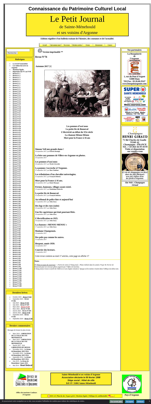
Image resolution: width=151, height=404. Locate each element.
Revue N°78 (17, 225)
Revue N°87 (17, 243)
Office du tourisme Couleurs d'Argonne (26, 394)
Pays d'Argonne (132, 395)
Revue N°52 (17, 174)
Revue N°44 (17, 158)
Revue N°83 (17, 235)
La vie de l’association (20, 64)
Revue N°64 (17, 197)
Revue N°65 (17, 199)
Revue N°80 (17, 229)
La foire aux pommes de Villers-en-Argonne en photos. (60, 155)
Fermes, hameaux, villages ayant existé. (53, 187)
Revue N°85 (17, 239)
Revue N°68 (17, 205)
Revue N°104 (17, 276)
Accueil (45, 45)
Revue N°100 (17, 268)
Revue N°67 (17, 203)
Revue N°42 (17, 154)
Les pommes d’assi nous (46, 161)
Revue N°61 (17, 191)
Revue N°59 (17, 188)
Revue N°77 (17, 223)
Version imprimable (49, 52)
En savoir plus (116, 402)
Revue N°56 (17, 182)
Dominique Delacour (56, 189)
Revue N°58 (17, 186)
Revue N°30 (17, 131)
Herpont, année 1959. (45, 243)
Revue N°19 (17, 109)
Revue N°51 (17, 172)
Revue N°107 (17, 282)
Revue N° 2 (16, 75)
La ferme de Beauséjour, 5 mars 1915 (20, 362)
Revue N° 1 (16, 73)
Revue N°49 (17, 168)
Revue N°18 (17, 107)
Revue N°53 (17, 176)
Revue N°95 (17, 258)
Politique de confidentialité (97, 396)
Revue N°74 (17, 217)
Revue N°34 (17, 138)
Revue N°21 (17, 113)
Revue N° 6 (16, 83)
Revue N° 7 (16, 85)
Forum (88, 45)
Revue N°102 (17, 272)
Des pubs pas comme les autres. (49, 237)
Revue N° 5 (16, 81)
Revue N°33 (17, 136)
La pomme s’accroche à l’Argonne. (51, 168)
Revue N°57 (17, 184)
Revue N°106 (17, 280)
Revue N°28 (17, 127)
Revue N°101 (17, 270)
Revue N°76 (17, 221)
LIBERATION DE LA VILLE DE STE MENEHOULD (21, 335)
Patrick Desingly (55, 151)
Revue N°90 (17, 249)
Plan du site (61, 396)
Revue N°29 (17, 129)
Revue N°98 (17, 264)
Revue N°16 (17, 103)
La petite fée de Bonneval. (47, 193)
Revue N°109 (17, 286)
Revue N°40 (17, 150)
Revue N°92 (17, 252)
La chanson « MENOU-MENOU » (51, 224)
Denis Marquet (54, 183)
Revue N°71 (17, 211)
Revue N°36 (17, 142)
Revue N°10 (17, 91)
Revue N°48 (17, 166)
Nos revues (67, 45)
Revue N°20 (17, 111)
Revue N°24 (17, 119)
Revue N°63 (17, 195)
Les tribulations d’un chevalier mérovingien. (55, 174)
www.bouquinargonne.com (134, 83)
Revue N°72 (17, 213)
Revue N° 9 (16, 89)
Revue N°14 (17, 99)
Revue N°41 (17, 152)
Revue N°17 (17, 105)
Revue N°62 (17, 193)
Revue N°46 (17, 162)
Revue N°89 (17, 247)
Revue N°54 (17, 178)
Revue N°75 (17, 219)
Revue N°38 (17, 146)
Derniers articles (77, 45)
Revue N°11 (17, 93)
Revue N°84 (17, 237)
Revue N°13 (17, 97)
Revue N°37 (17, 144)
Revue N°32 (17, 134)
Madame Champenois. (45, 231)
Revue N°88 (17, 245)
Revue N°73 (17, 215)
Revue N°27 (17, 125)
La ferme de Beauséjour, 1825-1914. (21, 350)
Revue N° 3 (16, 77)
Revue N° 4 (16, 79)
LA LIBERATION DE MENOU (20, 346)
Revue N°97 (17, 262)
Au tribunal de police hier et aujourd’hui (54, 199)
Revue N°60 (17, 190)
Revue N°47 (17, 164)
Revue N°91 (17, 251)
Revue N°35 (17, 140)
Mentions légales (18, 70)
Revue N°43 (17, 156)
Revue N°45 (17, 160)
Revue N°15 (17, 101)
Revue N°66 (17, 201)
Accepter (129, 402)
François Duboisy (55, 176)
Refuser (140, 402)
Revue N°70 (17, 209)
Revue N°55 (17, 180)
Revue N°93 (17, 254)
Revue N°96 (17, 260)
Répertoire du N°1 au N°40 (22, 72)
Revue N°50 (17, 170)
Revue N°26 (17, 123)
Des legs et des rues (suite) (47, 206)
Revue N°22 (17, 115)
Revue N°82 (17, 233)
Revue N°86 (17, 241)
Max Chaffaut (54, 170)
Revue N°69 (17, 207)
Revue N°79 (17, 227)
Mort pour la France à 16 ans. (49, 180)
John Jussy (53, 201)
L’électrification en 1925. (46, 218)
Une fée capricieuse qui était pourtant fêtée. (55, 212)
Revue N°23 (17, 117)
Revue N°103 (17, 274)
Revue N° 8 (16, 87)
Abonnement (98, 45)
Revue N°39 (17, 148)
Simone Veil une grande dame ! (49, 149)
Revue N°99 (17, 266)
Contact (110, 45)
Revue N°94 (17, 256)
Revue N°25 (17, 121)
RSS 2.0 (52, 396)
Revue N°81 (17, 231)
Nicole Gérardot (55, 164)
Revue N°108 (17, 284)
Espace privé (70, 396)
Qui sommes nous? (55, 45)
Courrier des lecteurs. (45, 250)
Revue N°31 (17, 132)
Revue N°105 (17, 278)
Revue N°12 (17, 95)
